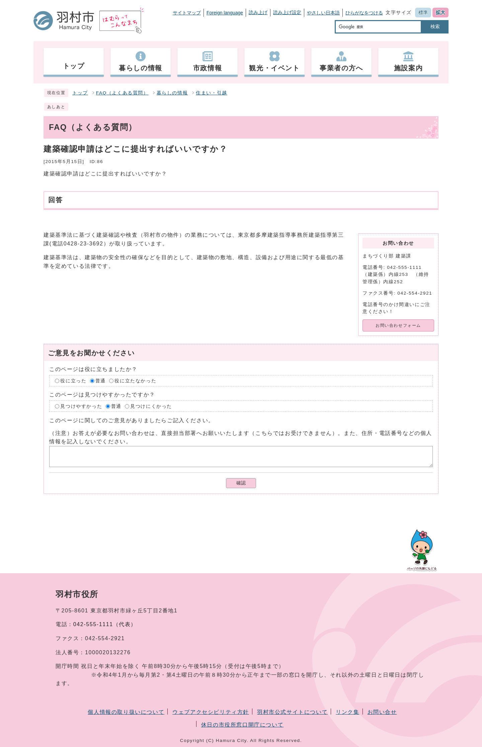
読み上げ (258, 12)
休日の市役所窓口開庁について (242, 725)
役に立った (73, 380)
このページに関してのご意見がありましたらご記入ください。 (131, 420)
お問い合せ (382, 712)
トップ (80, 92)
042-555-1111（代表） (105, 624)
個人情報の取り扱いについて (126, 712)
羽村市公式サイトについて (292, 712)
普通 (100, 380)
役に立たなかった (135, 380)
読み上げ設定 (287, 12)
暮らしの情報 (172, 92)
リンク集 (347, 712)
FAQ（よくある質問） (122, 92)
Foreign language (225, 12)
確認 (241, 482)
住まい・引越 (211, 92)
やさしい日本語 (323, 12)
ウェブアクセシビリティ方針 (210, 712)
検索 (435, 26)
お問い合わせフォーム (398, 325)
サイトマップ (187, 12)
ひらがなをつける (364, 12)
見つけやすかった (81, 405)
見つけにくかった (151, 405)
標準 (423, 12)
